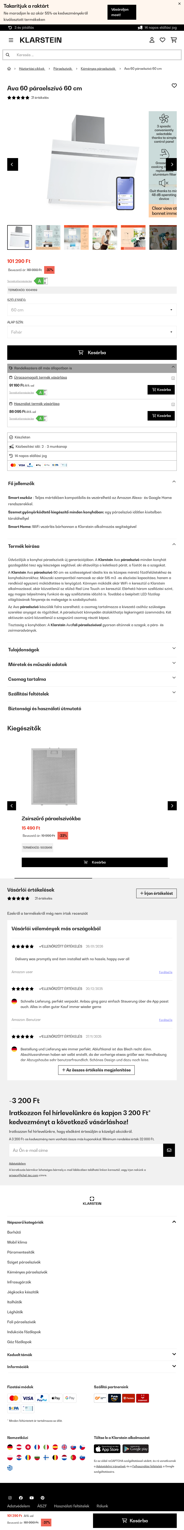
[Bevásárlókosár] (174, 40)
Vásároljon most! (120, 12)
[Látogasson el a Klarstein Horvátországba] (19, 1457)
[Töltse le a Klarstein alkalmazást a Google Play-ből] (135, 1448)
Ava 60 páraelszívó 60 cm (143, 68)
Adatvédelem (17, 1163)
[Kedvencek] (162, 40)
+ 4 (163, 237)
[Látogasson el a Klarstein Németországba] (10, 1447)
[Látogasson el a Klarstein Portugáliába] (73, 1457)
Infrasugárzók (19, 1282)
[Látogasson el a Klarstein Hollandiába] (64, 1457)
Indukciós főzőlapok (24, 1332)
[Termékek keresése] (92, 54)
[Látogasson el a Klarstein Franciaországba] (37, 1447)
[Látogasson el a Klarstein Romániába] (28, 1457)
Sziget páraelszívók (24, 1262)
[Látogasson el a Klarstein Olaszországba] (46, 1447)
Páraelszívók (63, 68)
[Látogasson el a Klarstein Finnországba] (46, 1457)
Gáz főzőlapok (19, 1342)
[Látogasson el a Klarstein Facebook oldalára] (21, 1498)
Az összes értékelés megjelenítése (97, 1070)
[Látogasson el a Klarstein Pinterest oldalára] (42, 1498)
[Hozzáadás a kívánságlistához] (174, 85)
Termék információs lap (19, 281)
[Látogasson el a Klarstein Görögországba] (10, 1468)
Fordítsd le (164, 973)
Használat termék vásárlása (37, 404)
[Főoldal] (13, 68)
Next (172, 164)
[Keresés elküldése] (8, 55)
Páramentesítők (21, 1252)
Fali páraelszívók (21, 1322)
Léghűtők (15, 1312)
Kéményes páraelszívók (98, 68)
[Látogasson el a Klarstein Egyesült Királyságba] (64, 1447)
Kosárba (92, 352)
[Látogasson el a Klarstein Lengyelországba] (10, 1457)
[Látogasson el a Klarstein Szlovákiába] (73, 1447)
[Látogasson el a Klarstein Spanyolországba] (55, 1447)
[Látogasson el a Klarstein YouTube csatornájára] (31, 1498)
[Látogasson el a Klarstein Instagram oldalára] (10, 1498)
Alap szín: (15, 322)
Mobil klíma (17, 1242)
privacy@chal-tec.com (23, 1175)
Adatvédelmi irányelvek (111, 1466)
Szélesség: (16, 300)
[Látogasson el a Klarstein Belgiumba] (55, 1457)
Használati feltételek (71, 1506)
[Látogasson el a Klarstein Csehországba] (82, 1447)
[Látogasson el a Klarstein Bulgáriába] (37, 1457)
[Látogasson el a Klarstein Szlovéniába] (82, 1457)
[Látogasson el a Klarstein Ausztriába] (19, 1447)
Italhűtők (14, 1302)
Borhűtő (14, 1232)
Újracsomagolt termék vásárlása (40, 377)
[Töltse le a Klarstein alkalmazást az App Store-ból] (107, 1448)
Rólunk (102, 1506)
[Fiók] (152, 40)
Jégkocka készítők (23, 1292)
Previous (11, 164)
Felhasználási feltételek (147, 1466)
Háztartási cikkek (32, 68)
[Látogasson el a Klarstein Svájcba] (28, 1447)
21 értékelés (40, 97)
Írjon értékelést (156, 893)
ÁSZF (42, 1506)
